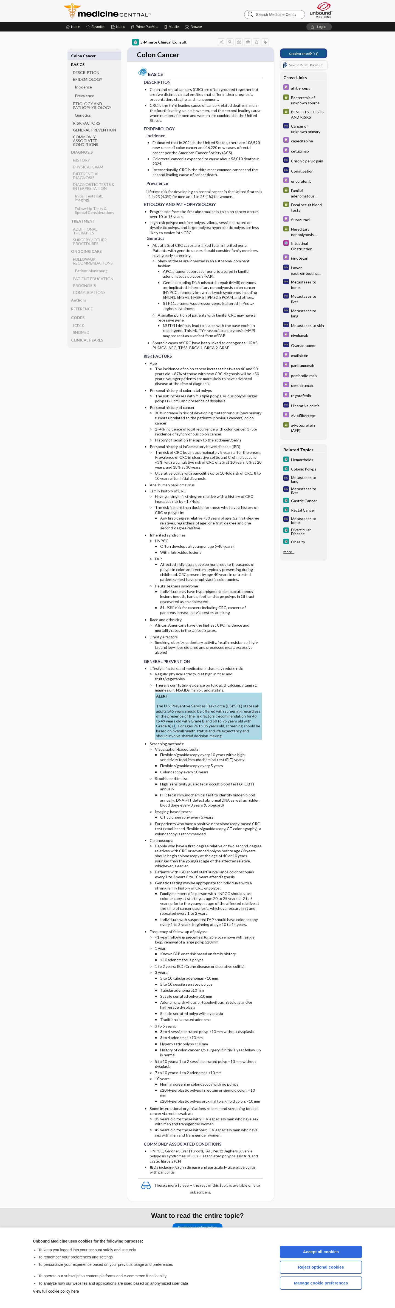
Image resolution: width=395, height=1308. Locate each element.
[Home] (73, 26)
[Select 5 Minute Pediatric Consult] (303, 246)
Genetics (83, 106)
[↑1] (303, 53)
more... (288, 552)
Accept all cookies (321, 1251)
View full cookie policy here (56, 1291)
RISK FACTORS (86, 114)
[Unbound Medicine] (321, 10)
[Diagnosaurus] (303, 128)
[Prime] (144, 26)
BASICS (77, 55)
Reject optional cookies (321, 1267)
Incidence (83, 78)
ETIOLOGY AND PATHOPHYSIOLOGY (92, 97)
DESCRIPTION (86, 63)
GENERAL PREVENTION (94, 121)
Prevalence (84, 87)
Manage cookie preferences (321, 1283)
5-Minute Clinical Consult (159, 42)
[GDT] (303, 100)
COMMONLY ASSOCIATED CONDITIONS (85, 132)
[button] (194, 26)
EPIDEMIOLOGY (87, 70)
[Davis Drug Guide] (303, 88)
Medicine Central (131, 11)
